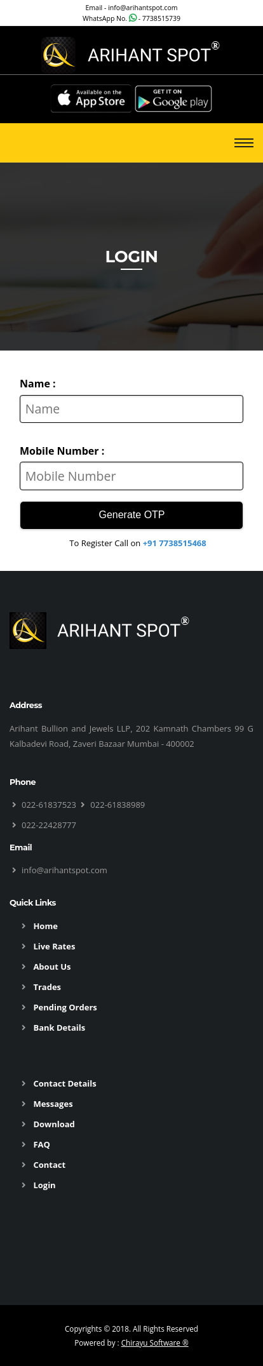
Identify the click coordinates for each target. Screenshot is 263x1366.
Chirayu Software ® (155, 1342)
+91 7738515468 (174, 543)
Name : (38, 384)
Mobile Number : (62, 451)
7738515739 (161, 18)
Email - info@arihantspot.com (131, 7)
